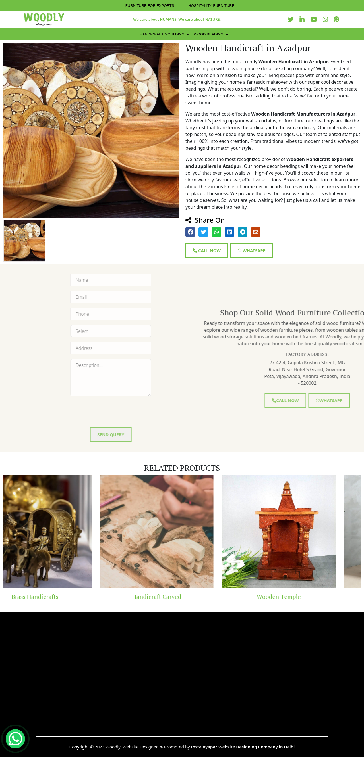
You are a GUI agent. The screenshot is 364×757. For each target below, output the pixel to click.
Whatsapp (252, 250)
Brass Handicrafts (60, 597)
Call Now (207, 250)
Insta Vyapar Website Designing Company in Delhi (243, 747)
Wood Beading (209, 34)
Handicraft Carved (181, 597)
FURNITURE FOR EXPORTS (149, 5)
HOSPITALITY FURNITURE (211, 5)
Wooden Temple (304, 597)
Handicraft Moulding (162, 34)
